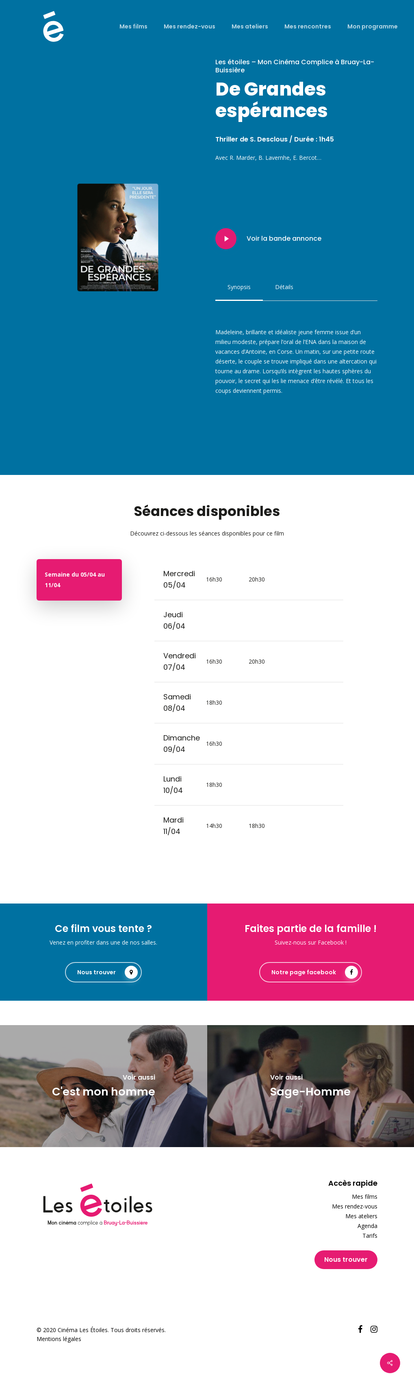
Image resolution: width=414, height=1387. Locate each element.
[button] (239, 287)
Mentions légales (59, 1339)
